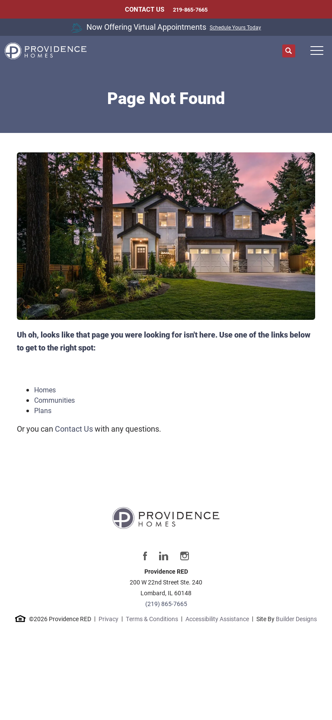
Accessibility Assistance (217, 619)
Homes (45, 389)
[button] (288, 51)
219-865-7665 (190, 10)
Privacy (108, 619)
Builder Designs (296, 619)
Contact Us (74, 428)
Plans (42, 410)
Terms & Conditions (152, 619)
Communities (54, 399)
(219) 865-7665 (166, 604)
